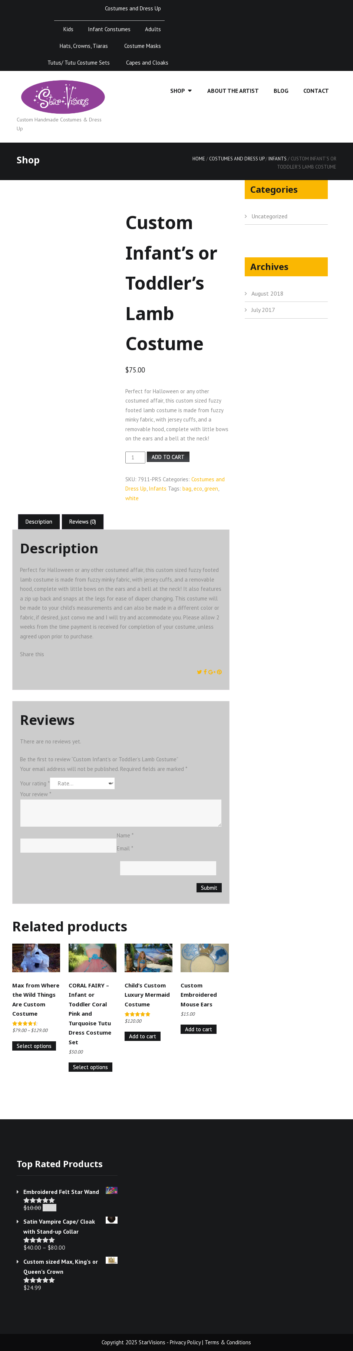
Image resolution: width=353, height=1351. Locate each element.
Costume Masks (142, 45)
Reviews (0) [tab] (82, 521)
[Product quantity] (135, 457)
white (132, 498)
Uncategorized (269, 216)
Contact (316, 90)
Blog (281, 90)
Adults (153, 29)
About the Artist (233, 90)
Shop (177, 90)
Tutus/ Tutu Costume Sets (78, 62)
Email (125, 848)
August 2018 (267, 293)
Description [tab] (39, 521)
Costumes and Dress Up (133, 8)
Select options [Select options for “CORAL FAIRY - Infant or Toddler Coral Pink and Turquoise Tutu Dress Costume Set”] (90, 1067)
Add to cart (168, 456)
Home (198, 159)
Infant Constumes (109, 29)
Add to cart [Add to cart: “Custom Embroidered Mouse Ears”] (198, 1029)
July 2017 (263, 309)
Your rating (35, 783)
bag (186, 488)
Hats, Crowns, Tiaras (84, 45)
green (211, 488)
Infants (277, 159)
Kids (68, 29)
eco (198, 488)
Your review (35, 794)
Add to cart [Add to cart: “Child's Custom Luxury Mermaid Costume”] (142, 1036)
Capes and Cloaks (147, 62)
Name (125, 835)
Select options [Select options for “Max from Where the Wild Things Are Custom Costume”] (34, 1045)
